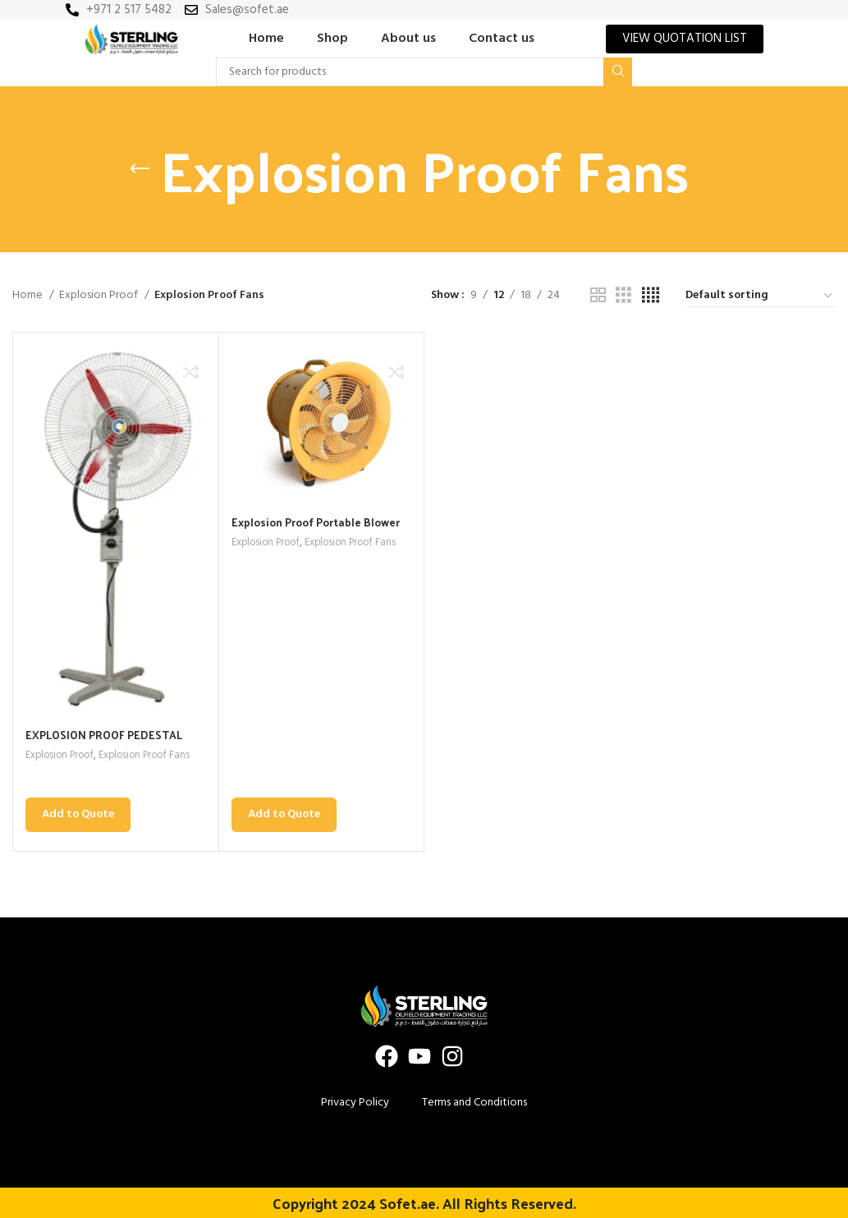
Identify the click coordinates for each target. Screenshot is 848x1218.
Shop (332, 38)
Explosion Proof (99, 296)
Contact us (501, 38)
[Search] (424, 71)
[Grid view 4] (650, 296)
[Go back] (139, 169)
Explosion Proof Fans (152, 756)
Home (266, 38)
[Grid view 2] (598, 296)
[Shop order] (760, 296)
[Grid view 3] (623, 296)
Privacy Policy (355, 1101)
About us (408, 38)
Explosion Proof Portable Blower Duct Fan (320, 530)
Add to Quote (78, 814)
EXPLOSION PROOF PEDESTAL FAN (106, 742)
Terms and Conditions (474, 1101)
